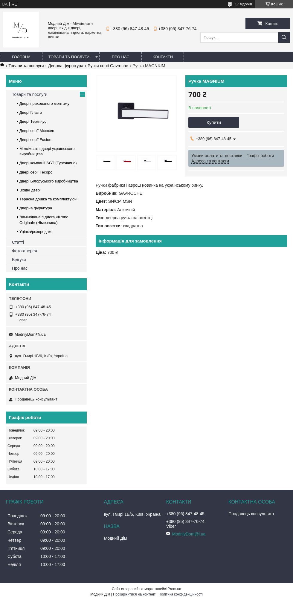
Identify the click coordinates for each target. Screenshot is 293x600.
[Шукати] (284, 37)
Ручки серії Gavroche (108, 65)
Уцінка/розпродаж (35, 231)
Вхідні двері (30, 190)
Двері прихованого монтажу (44, 103)
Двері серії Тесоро (35, 172)
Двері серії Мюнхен (36, 130)
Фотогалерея (24, 250)
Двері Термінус (32, 121)
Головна (21, 57)
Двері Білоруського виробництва (48, 181)
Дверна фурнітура (65, 65)
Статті (18, 242)
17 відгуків (243, 4)
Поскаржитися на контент (134, 594)
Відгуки (19, 259)
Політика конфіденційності (180, 594)
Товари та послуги (68, 57)
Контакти (162, 57)
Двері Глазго (30, 112)
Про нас (120, 57)
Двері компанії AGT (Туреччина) (48, 163)
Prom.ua (174, 589)
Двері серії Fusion (35, 139)
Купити (214, 122)
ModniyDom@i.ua (30, 334)
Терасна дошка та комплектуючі (48, 199)
